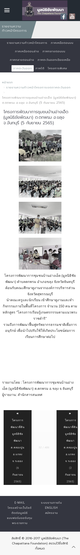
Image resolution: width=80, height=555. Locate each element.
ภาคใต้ (39, 68)
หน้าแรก (7, 82)
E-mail (20, 503)
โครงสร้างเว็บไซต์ (20, 508)
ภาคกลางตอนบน (53, 51)
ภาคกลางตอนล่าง (22, 60)
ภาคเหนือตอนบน (62, 43)
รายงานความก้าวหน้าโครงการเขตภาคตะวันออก (38, 87)
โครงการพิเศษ (57, 68)
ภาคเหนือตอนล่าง (27, 51)
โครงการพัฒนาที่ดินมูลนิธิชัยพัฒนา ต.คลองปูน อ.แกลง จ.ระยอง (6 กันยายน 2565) (18, 447)
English (51, 508)
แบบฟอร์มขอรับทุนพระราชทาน (19, 520)
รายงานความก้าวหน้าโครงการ (27, 43)
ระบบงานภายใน (51, 503)
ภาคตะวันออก (22, 68)
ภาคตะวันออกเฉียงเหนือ (54, 60)
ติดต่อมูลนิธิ (20, 513)
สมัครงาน (51, 513)
